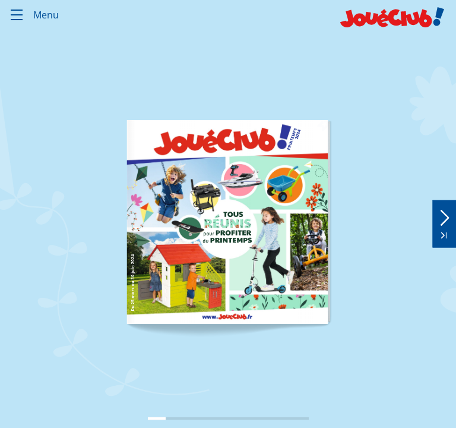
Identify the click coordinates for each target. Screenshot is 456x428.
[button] (444, 214)
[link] (227, 316)
